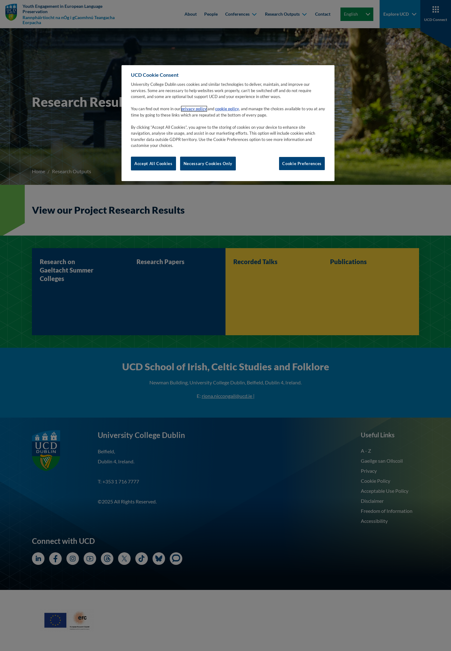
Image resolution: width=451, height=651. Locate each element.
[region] (228, 123)
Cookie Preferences (302, 163)
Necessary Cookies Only (208, 163)
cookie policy (227, 108)
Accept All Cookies (153, 163)
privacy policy (194, 108)
